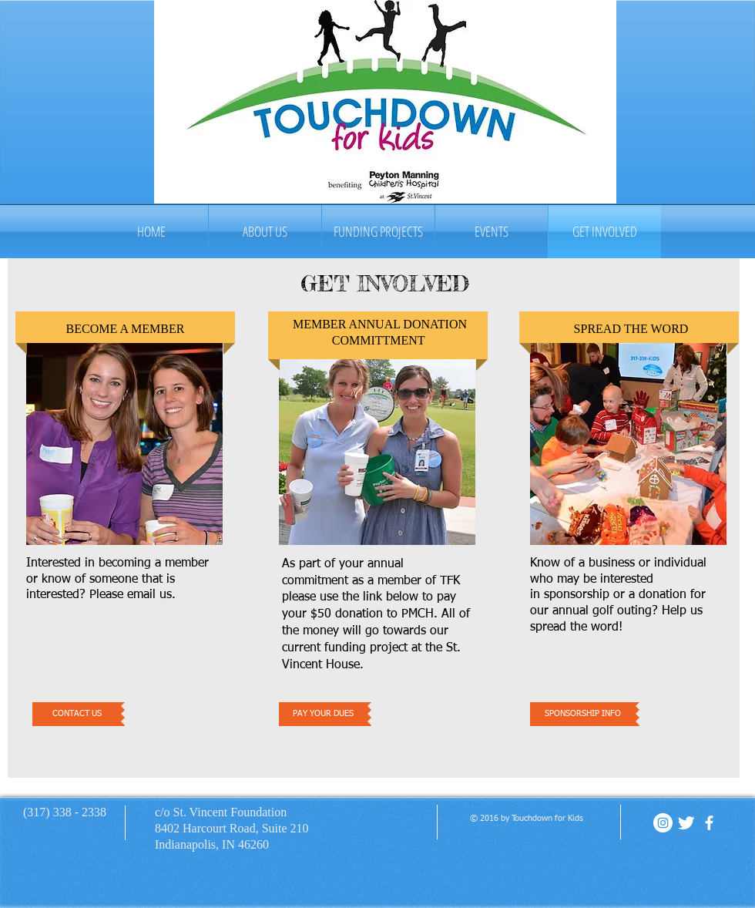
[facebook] (709, 822)
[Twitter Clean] (686, 822)
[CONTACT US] (76, 714)
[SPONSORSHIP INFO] (583, 714)
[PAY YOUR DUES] (323, 714)
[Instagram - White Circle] (663, 822)
